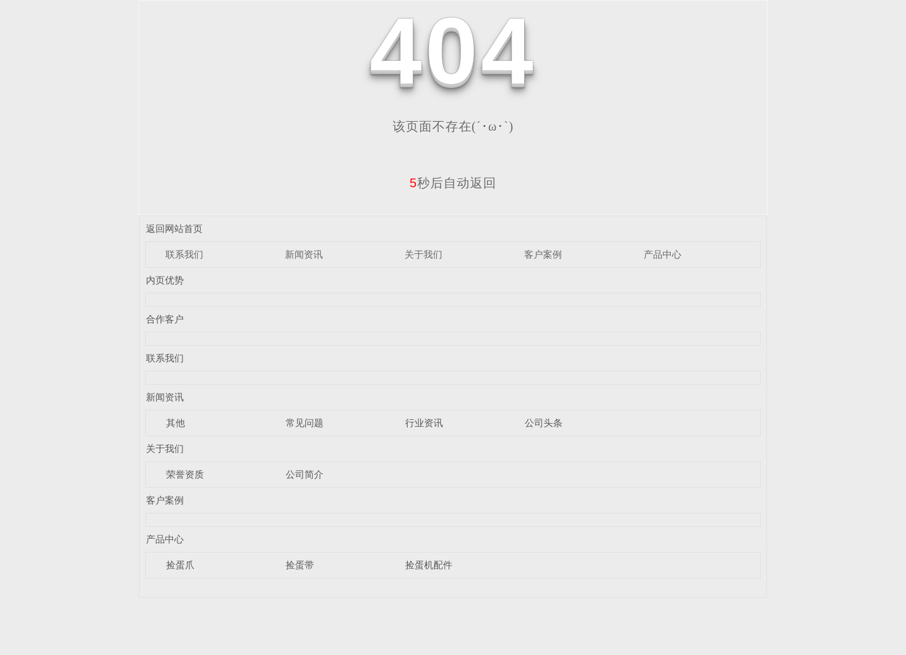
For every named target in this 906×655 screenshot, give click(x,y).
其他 (175, 422)
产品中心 (662, 254)
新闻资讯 (304, 254)
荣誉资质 (185, 474)
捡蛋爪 (180, 564)
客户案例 (543, 254)
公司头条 (543, 422)
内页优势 (165, 280)
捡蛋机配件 (428, 564)
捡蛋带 (300, 564)
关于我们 (423, 254)
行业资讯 (424, 422)
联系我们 (184, 254)
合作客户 (165, 319)
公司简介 (304, 474)
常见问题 (304, 422)
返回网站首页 (174, 228)
